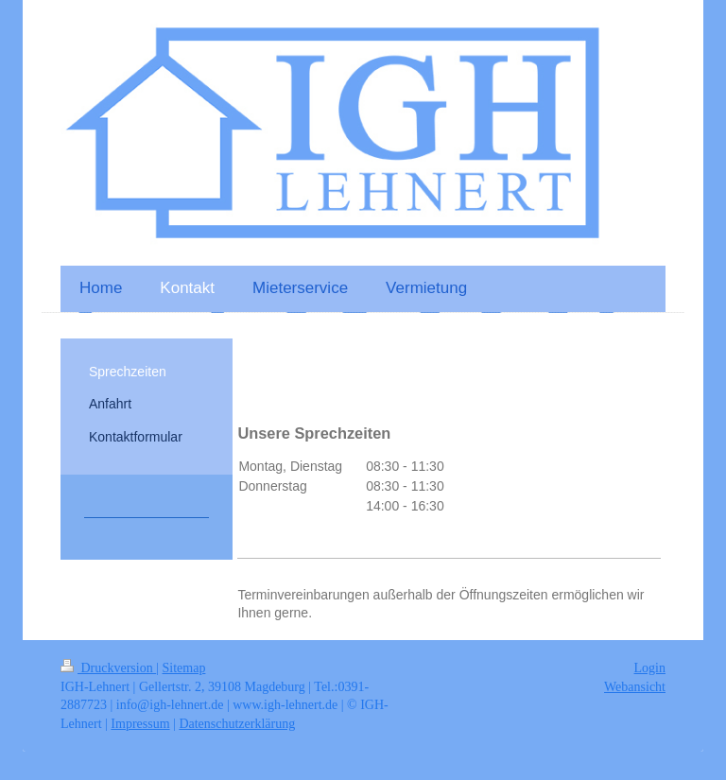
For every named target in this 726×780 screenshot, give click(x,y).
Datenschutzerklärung (237, 724)
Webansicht (635, 687)
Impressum (140, 724)
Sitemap (184, 668)
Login (650, 668)
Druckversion (108, 668)
